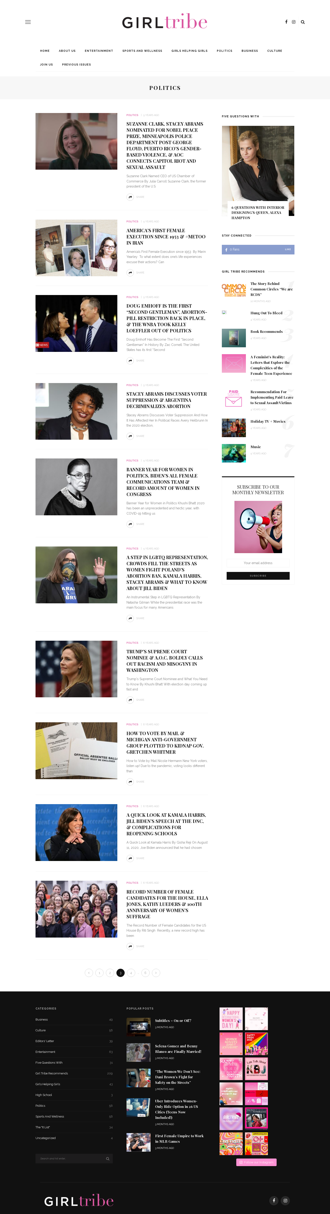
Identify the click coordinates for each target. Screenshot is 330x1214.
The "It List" (74, 1127)
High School (74, 1095)
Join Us (46, 64)
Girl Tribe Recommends (74, 1073)
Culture (274, 50)
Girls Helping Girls (189, 50)
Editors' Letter (74, 1041)
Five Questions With (74, 1063)
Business (250, 50)
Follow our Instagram (256, 1112)
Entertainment (99, 50)
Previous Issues (76, 64)
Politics (224, 50)
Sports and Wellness (142, 50)
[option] (258, 175)
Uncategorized (74, 1138)
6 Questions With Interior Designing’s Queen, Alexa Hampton (257, 212)
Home (45, 50)
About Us (67, 50)
